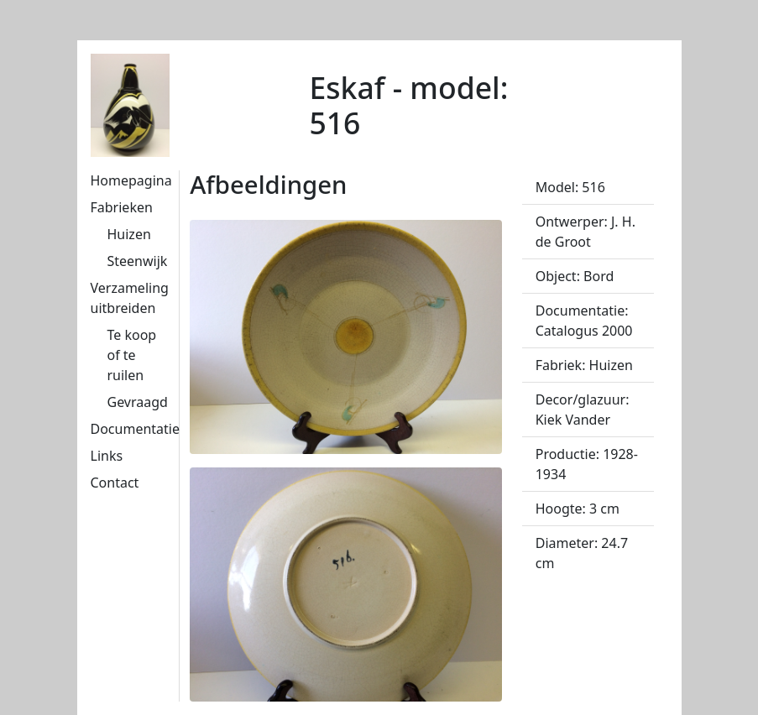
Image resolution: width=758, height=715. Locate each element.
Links (107, 455)
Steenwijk (137, 261)
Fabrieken (122, 207)
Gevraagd (137, 402)
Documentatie (135, 429)
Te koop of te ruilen (132, 355)
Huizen (129, 234)
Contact (115, 482)
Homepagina (131, 180)
